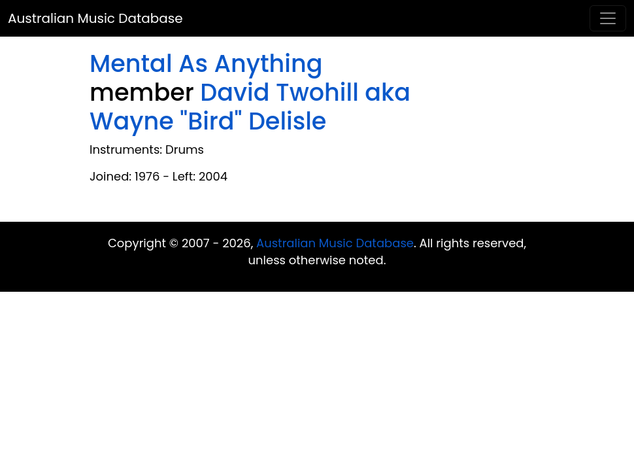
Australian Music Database (95, 18)
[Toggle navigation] (608, 18)
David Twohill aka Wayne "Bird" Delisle (250, 107)
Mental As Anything (206, 63)
